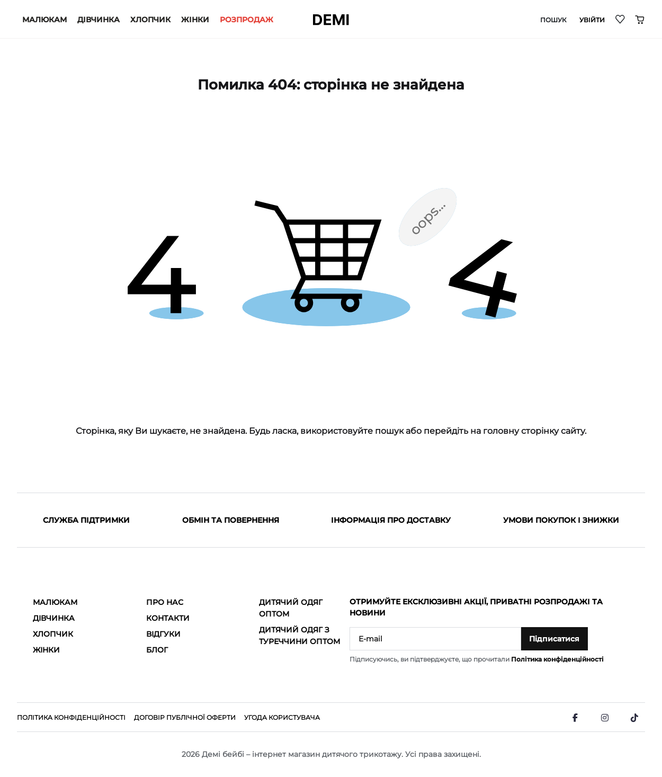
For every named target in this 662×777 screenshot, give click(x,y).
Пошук (553, 20)
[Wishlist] (620, 19)
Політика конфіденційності (557, 659)
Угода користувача (282, 717)
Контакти (168, 618)
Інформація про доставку (391, 520)
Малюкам (44, 19)
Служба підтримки (86, 520)
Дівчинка (98, 19)
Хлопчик (150, 19)
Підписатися (554, 639)
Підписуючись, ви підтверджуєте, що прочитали (477, 659)
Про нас (164, 602)
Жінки (195, 19)
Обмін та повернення (230, 520)
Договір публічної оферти (185, 717)
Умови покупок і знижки (561, 520)
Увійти (592, 20)
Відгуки (163, 634)
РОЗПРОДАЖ (246, 19)
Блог (157, 650)
